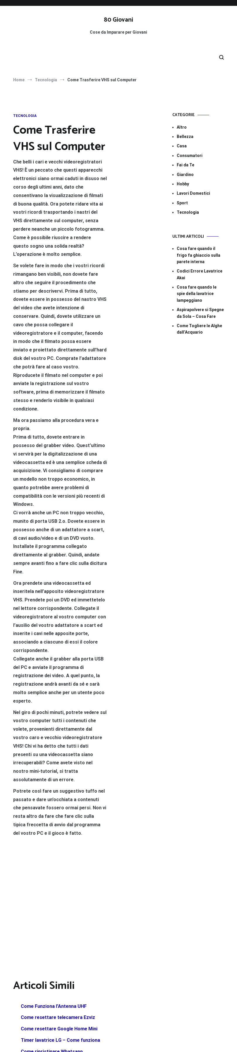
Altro (182, 127)
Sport (182, 203)
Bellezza (185, 136)
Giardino (185, 174)
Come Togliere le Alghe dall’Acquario (199, 328)
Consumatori (189, 155)
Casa (182, 146)
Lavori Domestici (193, 193)
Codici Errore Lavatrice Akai (199, 274)
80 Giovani (118, 20)
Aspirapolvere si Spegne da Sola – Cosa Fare (200, 312)
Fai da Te (185, 165)
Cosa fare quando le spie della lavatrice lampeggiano (197, 294)
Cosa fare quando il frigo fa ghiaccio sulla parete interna (198, 255)
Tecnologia (25, 116)
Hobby (183, 184)
